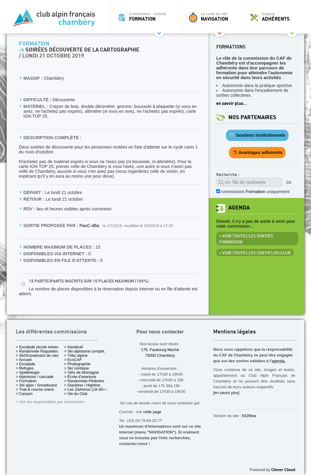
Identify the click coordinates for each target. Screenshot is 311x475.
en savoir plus (229, 103)
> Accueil (24, 359)
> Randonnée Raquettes (37, 351)
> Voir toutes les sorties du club (255, 253)
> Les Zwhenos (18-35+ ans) (89, 389)
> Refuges (25, 368)
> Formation (26, 381)
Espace (275, 17)
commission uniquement (255, 191)
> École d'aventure (80, 376)
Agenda (239, 208)
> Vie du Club (75, 393)
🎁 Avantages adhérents (257, 152)
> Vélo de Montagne (81, 372)
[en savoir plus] (226, 392)
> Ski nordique (76, 368)
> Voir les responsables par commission (50, 402)
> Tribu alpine (75, 355)
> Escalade (25, 364)
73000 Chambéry (160, 355)
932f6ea (249, 415)
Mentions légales (234, 332)
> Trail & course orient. (35, 389)
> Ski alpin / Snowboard (36, 385)
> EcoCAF (73, 359)
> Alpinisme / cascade (34, 376)
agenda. (278, 361)
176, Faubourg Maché (160, 349)
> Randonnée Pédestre (84, 381)
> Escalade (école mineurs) (39, 347)
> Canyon (24, 393)
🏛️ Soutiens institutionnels (257, 135)
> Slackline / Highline (82, 385)
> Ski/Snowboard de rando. (39, 355)
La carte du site (214, 17)
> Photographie (77, 364)
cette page (152, 412)
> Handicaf (73, 347)
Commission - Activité (147, 17)
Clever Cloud (283, 469)
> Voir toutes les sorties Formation (246, 239)
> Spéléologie (27, 372)
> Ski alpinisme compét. (84, 351)
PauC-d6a (89, 225)
